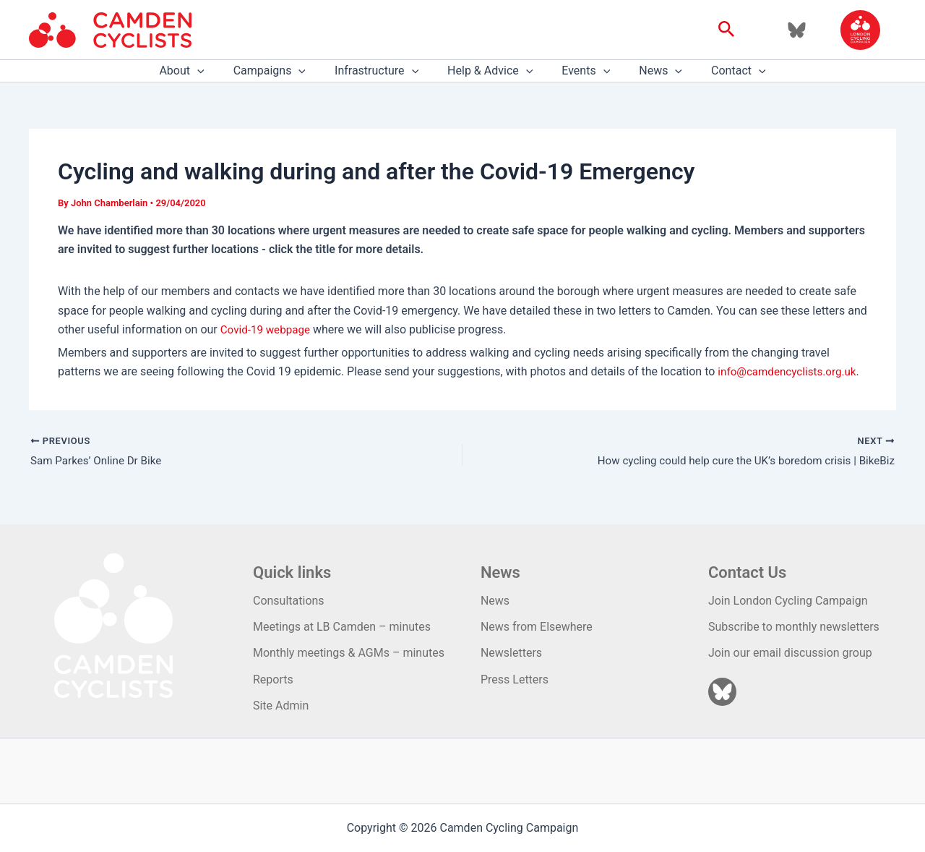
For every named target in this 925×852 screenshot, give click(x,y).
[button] (727, 29)
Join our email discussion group (790, 653)
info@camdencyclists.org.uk (791, 371)
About (198, 71)
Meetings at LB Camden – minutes (342, 627)
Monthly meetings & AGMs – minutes (348, 653)
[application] (214, 71)
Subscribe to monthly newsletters (793, 627)
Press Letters (514, 679)
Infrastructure (382, 71)
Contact (721, 71)
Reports (273, 679)
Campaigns (281, 71)
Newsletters (511, 653)
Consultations (288, 601)
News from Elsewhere (537, 627)
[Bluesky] (797, 30)
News (649, 71)
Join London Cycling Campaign (788, 601)
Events (580, 71)
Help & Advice (490, 71)
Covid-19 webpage (267, 329)
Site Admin (281, 705)
